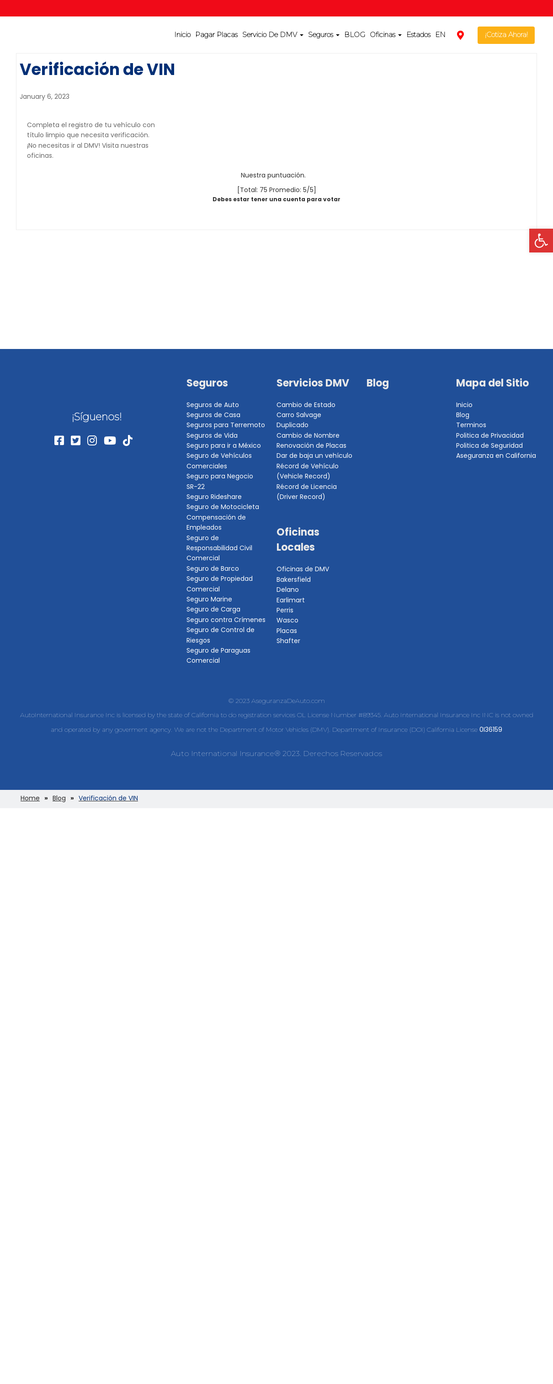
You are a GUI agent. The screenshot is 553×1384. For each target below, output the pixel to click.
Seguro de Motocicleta (222, 506)
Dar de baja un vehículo (314, 455)
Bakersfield (293, 579)
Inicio (182, 34)
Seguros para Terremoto (225, 424)
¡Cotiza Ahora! (506, 34)
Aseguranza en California (496, 455)
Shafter (288, 640)
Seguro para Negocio (219, 476)
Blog (378, 383)
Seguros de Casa (213, 414)
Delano (287, 589)
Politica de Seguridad (489, 445)
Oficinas (386, 34)
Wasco (287, 620)
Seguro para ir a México (223, 445)
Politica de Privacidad (490, 435)
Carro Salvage (298, 414)
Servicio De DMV (272, 34)
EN (440, 34)
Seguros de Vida (212, 435)
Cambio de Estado (305, 404)
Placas (286, 630)
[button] (541, 240)
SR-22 (195, 486)
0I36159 (490, 729)
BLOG (354, 34)
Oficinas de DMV (302, 569)
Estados (418, 34)
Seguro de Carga (213, 609)
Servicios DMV (312, 383)
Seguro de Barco (212, 568)
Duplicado (292, 424)
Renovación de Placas (311, 445)
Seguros (324, 34)
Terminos (471, 424)
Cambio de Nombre (308, 435)
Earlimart (290, 600)
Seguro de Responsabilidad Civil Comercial (219, 548)
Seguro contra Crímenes (226, 619)
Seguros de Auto (212, 404)
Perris (284, 610)
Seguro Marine (209, 599)
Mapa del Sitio (492, 383)
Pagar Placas (216, 34)
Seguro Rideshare (214, 496)
